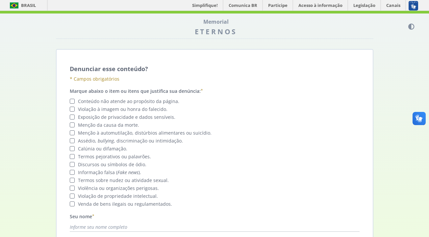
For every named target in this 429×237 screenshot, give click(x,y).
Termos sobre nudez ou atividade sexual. (123, 180)
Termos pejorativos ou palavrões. (114, 156)
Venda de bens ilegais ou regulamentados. (124, 204)
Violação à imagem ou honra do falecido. (122, 109)
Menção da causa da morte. (108, 125)
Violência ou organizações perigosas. (118, 188)
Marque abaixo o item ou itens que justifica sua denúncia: (135, 91)
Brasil (22, 5)
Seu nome (81, 216)
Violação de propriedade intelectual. (117, 196)
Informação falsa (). (109, 172)
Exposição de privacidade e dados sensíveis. (126, 117)
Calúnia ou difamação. (102, 148)
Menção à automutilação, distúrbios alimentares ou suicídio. (144, 133)
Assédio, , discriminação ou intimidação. (130, 141)
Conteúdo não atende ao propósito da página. (128, 101)
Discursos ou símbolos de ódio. (111, 164)
